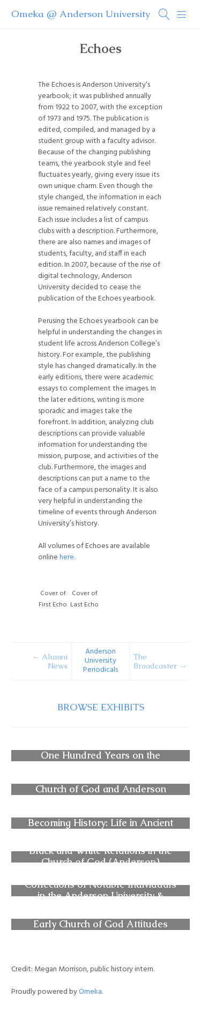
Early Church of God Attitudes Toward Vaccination (100, 930)
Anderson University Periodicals (100, 661)
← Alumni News (50, 661)
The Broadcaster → (160, 661)
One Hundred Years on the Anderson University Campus (100, 761)
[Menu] (181, 14)
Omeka (90, 992)
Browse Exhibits (100, 707)
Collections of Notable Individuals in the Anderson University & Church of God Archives (100, 896)
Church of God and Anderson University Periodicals (100, 795)
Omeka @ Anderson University (80, 14)
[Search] (164, 14)
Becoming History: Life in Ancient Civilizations (100, 829)
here (66, 557)
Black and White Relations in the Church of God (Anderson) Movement (100, 862)
